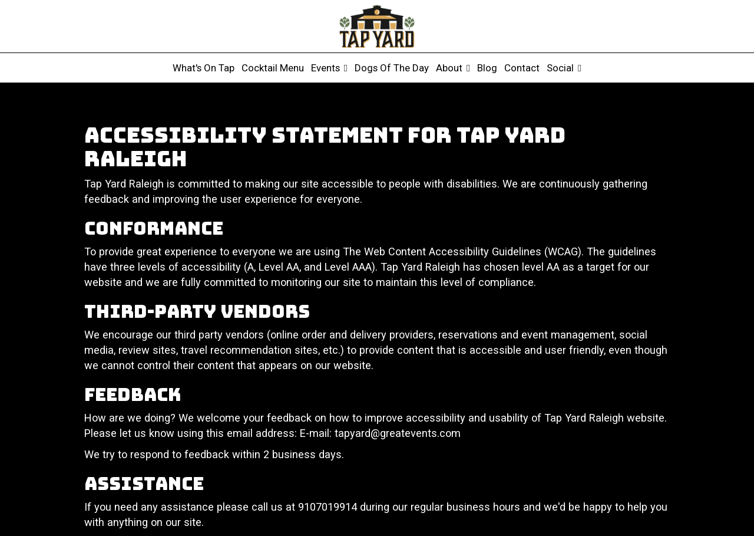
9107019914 (327, 507)
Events (329, 68)
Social (564, 68)
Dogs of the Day (392, 68)
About (453, 68)
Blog (487, 68)
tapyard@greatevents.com (398, 433)
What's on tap (203, 68)
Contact (522, 68)
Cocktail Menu (273, 68)
